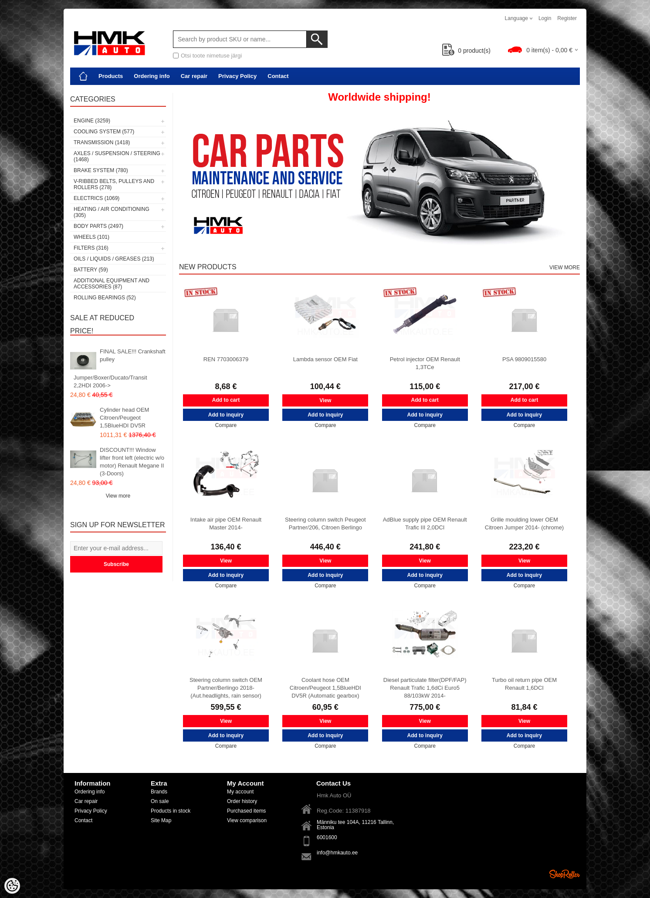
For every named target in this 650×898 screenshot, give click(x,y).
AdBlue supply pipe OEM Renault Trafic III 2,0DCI (425, 523)
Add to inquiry (226, 415)
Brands (159, 791)
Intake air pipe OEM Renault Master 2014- (225, 523)
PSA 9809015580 (524, 359)
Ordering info (151, 76)
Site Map (161, 820)
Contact (277, 76)
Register (567, 18)
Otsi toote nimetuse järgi (211, 55)
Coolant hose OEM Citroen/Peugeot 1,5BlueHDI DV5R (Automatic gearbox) (325, 688)
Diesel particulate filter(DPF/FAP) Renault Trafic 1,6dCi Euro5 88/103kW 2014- (425, 688)
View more (118, 496)
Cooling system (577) (104, 132)
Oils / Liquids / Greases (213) (114, 259)
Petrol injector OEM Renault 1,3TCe (425, 363)
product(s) (466, 51)
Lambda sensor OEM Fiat (325, 359)
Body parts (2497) (98, 226)
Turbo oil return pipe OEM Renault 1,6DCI (524, 684)
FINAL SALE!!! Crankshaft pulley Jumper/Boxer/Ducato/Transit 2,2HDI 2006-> (120, 368)
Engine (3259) (92, 121)
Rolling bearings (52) (105, 298)
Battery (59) (91, 270)
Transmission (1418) (102, 142)
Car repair (194, 76)
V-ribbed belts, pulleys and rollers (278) (114, 184)
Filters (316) (91, 248)
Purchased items (246, 810)
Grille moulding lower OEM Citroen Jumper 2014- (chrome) (524, 523)
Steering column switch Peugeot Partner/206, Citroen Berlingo (325, 523)
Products (110, 76)
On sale (160, 801)
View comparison (247, 820)
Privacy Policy (237, 76)
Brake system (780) (101, 170)
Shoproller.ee (564, 874)
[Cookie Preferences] (12, 886)
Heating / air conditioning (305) (111, 212)
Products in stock (170, 810)
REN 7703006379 (225, 359)
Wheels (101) (91, 237)
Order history (242, 801)
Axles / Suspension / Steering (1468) (117, 156)
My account (240, 791)
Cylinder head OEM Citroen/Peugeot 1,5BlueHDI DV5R (124, 418)
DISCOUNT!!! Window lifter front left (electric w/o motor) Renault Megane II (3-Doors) (132, 462)
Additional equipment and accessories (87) (111, 284)
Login (544, 18)
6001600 (327, 837)
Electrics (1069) (96, 198)
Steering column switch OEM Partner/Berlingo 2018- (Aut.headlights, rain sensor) (226, 688)
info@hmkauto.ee (337, 852)
